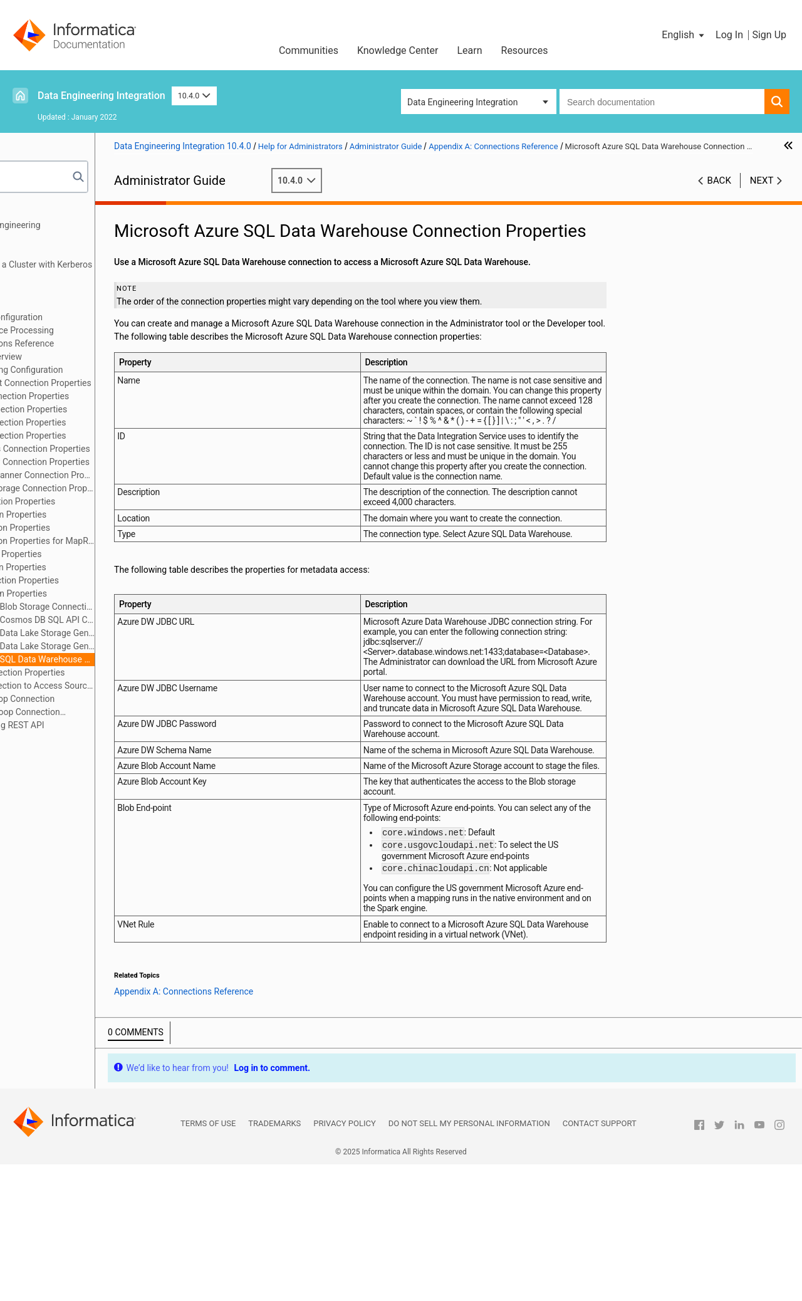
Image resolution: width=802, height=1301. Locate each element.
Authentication (49, 251)
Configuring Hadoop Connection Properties (96, 713)
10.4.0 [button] (194, 95)
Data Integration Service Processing (90, 330)
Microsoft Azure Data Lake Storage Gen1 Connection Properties (119, 633)
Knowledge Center (398, 50)
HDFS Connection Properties (95, 514)
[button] (684, 35)
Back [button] (719, 193)
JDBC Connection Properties (95, 567)
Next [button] (762, 193)
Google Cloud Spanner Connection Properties (119, 475)
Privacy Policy (344, 1260)
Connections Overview (83, 357)
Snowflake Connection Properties (104, 672)
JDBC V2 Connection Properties (102, 580)
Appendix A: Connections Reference (90, 343)
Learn (469, 50)
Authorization (47, 291)
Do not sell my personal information (469, 1260)
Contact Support (600, 1260)
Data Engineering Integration (101, 96)
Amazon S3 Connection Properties (107, 396)
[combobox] (662, 101)
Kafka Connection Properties (96, 593)
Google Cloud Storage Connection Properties (119, 488)
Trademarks (274, 1260)
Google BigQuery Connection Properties (117, 462)
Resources (524, 50)
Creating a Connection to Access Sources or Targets (119, 686)
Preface (36, 212)
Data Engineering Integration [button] (462, 102)
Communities (308, 50)
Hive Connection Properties (93, 554)
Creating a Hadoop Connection (99, 699)
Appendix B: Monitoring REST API (85, 725)
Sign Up (769, 35)
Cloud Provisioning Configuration (84, 317)
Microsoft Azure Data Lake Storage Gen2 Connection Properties (119, 646)
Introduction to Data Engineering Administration (83, 231)
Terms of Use (208, 1260)
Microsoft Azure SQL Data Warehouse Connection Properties (119, 659)
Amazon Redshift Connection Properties (118, 383)
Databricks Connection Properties (105, 436)
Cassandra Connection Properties (105, 422)
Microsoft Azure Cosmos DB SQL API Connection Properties (119, 620)
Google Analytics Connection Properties (117, 449)
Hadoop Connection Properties (100, 501)
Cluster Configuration (62, 304)
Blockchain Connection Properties (106, 409)
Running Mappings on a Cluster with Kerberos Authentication (109, 271)
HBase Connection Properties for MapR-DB (119, 541)
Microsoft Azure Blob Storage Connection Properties (119, 607)
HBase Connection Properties (97, 528)
